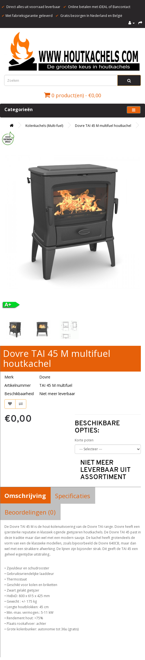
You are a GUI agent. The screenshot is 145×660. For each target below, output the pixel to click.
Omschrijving (25, 495)
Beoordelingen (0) (30, 512)
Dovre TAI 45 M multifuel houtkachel (103, 125)
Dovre (44, 377)
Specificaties (72, 496)
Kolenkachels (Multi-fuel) (44, 125)
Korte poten (84, 440)
